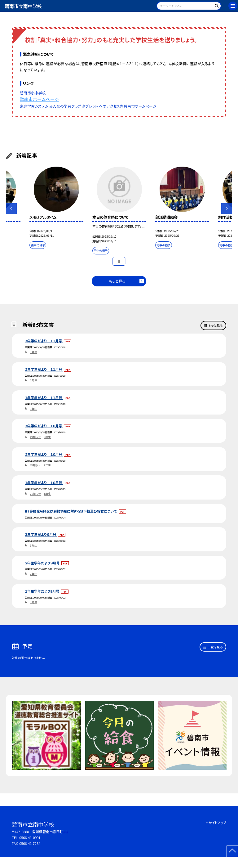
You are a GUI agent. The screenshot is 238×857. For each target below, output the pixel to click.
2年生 (33, 380)
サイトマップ (217, 822)
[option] (56, 208)
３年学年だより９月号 (41, 534)
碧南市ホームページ (39, 99)
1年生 (33, 409)
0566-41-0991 (29, 837)
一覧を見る (215, 647)
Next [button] (226, 208)
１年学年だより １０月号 (44, 482)
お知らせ (35, 437)
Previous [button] (11, 208)
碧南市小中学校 (33, 92)
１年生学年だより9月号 (42, 591)
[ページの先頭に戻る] (232, 851)
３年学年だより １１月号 (44, 340)
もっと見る (117, 281)
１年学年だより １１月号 (44, 397)
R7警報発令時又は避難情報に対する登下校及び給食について (71, 511)
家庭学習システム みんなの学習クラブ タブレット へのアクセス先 (72, 106)
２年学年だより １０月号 (44, 454)
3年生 (33, 352)
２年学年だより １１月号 (44, 369)
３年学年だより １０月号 (44, 425)
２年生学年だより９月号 (42, 562)
